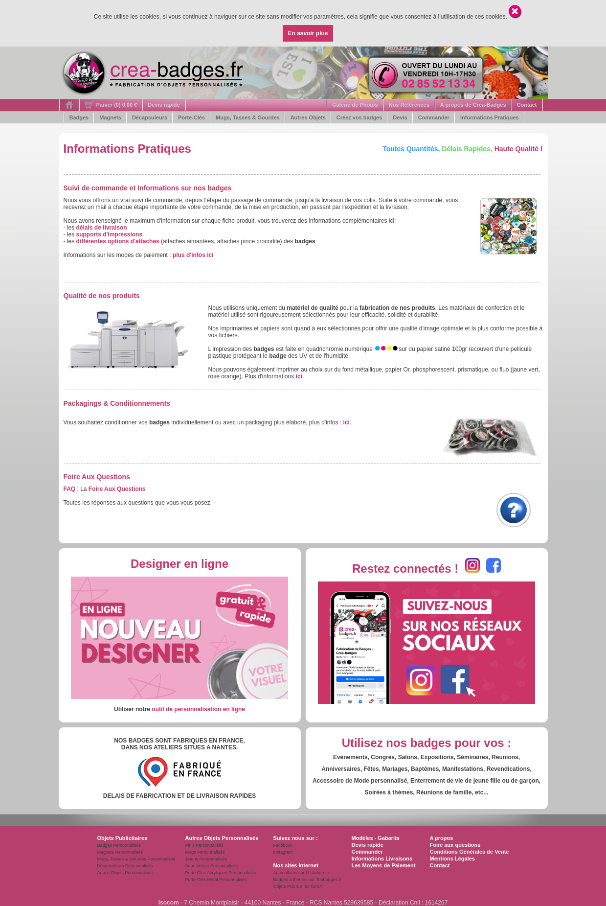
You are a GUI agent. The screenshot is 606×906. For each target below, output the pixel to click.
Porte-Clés (191, 117)
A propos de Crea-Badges (473, 105)
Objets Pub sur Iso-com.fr (298, 886)
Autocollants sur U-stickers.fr (301, 872)
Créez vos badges (359, 117)
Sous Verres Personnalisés (211, 865)
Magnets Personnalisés (120, 852)
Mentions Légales (452, 858)
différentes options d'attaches (117, 241)
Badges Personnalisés (119, 845)
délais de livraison (101, 227)
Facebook (283, 845)
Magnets (110, 117)
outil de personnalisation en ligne (198, 709)
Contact (527, 105)
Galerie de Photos (355, 105)
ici (299, 376)
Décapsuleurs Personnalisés (125, 865)
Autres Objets (308, 117)
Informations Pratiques (489, 117)
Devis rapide (164, 105)
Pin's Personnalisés (204, 845)
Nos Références (409, 105)
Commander (433, 117)
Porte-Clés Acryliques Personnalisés (220, 872)
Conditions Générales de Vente (469, 852)
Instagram (283, 852)
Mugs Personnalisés (205, 852)
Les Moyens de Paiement (384, 865)
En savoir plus (308, 33)
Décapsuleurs (149, 117)
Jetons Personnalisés (206, 859)
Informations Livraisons (382, 858)
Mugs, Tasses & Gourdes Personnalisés (136, 859)
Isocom (168, 902)
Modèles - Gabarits (376, 838)
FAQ (70, 489)
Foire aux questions (455, 845)
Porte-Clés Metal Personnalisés (216, 879)
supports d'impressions (109, 234)
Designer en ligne (179, 563)
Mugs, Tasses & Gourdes (248, 117)
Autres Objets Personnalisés (125, 872)
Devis (400, 117)
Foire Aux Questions (117, 489)
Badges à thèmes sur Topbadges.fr (307, 879)
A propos (441, 838)
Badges (79, 117)
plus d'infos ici (193, 255)
